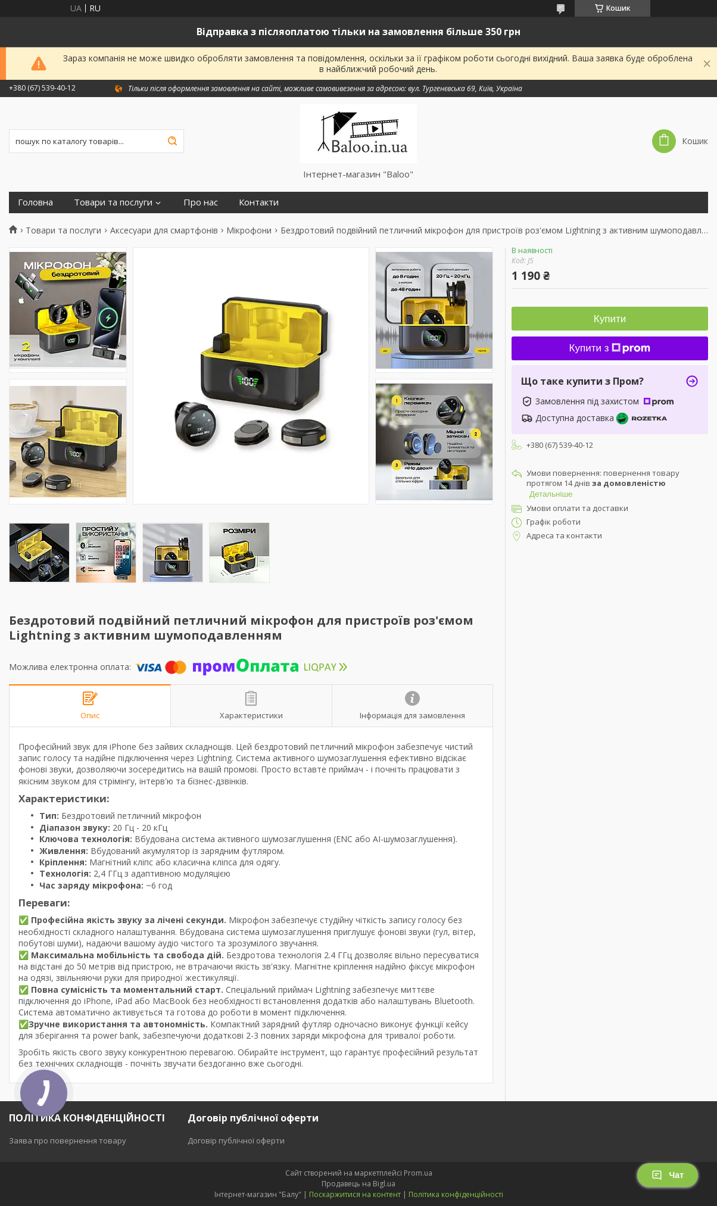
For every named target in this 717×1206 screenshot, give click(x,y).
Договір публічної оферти (236, 1140)
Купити (610, 319)
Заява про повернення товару (67, 1140)
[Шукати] (172, 141)
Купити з (610, 348)
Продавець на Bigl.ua (358, 1184)
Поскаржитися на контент (355, 1194)
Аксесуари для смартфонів (164, 230)
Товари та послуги (113, 202)
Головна (35, 202)
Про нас (200, 202)
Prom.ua (418, 1173)
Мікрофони (249, 230)
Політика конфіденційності (456, 1194)
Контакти (259, 202)
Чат (667, 1175)
